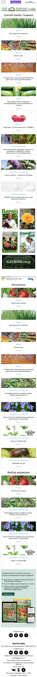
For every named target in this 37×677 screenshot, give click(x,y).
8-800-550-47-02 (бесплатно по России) (18, 656)
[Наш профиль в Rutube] (23, 671)
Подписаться (8, 594)
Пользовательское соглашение (18, 660)
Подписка (15, 2)
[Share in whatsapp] (21, 635)
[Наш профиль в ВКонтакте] (14, 671)
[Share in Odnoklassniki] (16, 635)
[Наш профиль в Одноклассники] (19, 671)
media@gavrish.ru (18, 658)
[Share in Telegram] (26, 635)
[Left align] (30, 1)
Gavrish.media (18, 643)
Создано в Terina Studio (18, 675)
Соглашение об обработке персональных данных (18, 663)
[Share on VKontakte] (11, 635)
